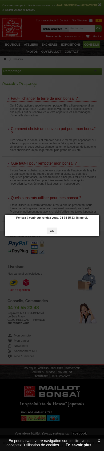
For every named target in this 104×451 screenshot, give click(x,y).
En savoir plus (78, 445)
